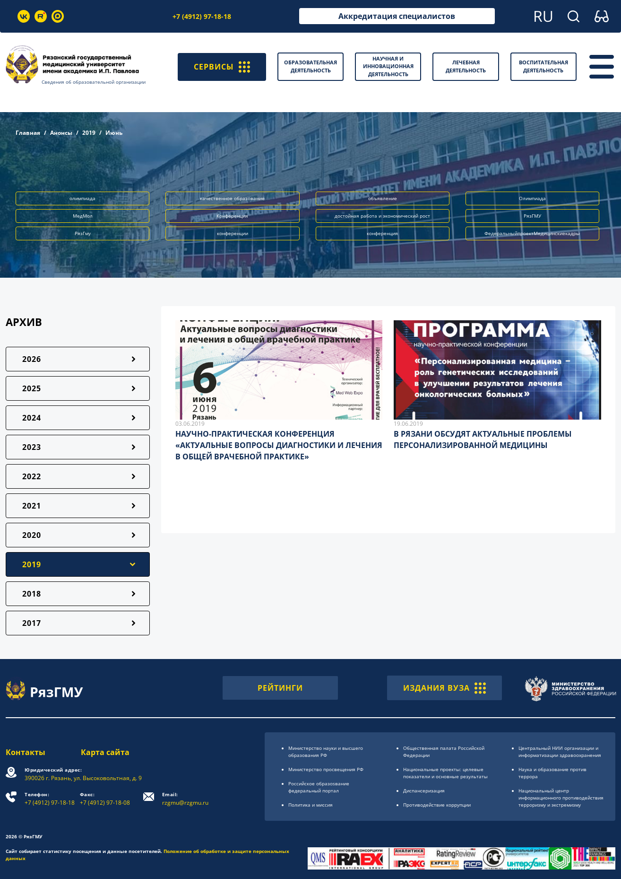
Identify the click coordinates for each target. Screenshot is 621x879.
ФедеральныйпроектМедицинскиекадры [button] (532, 233)
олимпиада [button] (82, 198)
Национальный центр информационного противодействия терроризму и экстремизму (561, 797)
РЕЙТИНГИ (280, 688)
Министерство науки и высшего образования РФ (325, 751)
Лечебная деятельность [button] (466, 66)
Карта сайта (105, 752)
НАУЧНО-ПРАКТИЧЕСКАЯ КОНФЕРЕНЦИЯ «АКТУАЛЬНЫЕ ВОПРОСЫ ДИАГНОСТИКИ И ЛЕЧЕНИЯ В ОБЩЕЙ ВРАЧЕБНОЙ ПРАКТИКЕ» (278, 445)
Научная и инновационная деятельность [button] (388, 66)
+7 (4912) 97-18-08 (105, 799)
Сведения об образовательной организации (94, 82)
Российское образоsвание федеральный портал (318, 787)
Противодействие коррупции (437, 804)
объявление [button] (382, 198)
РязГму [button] (83, 233)
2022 (31, 476)
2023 (31, 447)
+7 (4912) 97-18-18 (201, 16)
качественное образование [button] (232, 198)
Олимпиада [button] (532, 198)
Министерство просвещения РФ (325, 769)
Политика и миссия (310, 804)
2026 (31, 359)
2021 (31, 506)
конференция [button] (382, 233)
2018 (31, 594)
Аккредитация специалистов (396, 16)
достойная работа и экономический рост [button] (382, 215)
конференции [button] (232, 233)
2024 (31, 418)
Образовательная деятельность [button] (310, 66)
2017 (31, 623)
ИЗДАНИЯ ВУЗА (444, 688)
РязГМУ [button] (532, 215)
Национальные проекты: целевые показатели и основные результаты (445, 773)
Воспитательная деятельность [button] (543, 66)
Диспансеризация (424, 790)
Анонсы (61, 133)
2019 (88, 133)
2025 (31, 388)
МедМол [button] (83, 215)
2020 (31, 535)
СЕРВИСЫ (222, 67)
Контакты (25, 752)
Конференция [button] (232, 215)
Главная (28, 133)
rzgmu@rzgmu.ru (185, 799)
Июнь (113, 133)
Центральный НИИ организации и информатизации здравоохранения (559, 751)
